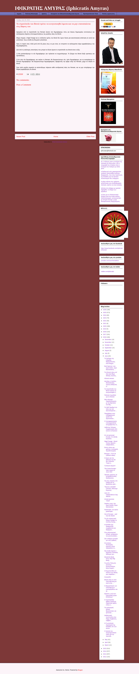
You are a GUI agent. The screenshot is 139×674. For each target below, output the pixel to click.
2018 (105, 331)
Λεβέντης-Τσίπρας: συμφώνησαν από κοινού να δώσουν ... (110, 430)
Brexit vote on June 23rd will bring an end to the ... (110, 581)
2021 (105, 323)
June (106, 356)
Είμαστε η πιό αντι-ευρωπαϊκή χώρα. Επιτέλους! (110, 595)
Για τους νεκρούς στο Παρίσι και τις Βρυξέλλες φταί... (110, 482)
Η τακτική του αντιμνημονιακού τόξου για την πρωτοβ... (110, 633)
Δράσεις (44, 13)
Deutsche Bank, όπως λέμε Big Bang (109, 558)
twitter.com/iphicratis (107, 271)
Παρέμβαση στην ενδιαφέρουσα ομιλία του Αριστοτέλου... (109, 416)
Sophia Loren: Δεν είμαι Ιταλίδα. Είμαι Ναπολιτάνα (110, 505)
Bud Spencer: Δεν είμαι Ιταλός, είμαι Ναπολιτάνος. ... (110, 367)
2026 (105, 309)
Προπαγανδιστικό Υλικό (90, 13)
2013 (105, 654)
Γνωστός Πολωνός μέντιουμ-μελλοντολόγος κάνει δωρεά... (110, 565)
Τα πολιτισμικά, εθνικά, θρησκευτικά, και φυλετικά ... (110, 610)
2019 (105, 329)
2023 (105, 318)
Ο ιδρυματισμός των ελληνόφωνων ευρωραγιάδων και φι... (110, 588)
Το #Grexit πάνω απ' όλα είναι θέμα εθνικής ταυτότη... (110, 373)
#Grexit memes (109, 378)
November (108, 342)
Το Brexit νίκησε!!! (109, 466)
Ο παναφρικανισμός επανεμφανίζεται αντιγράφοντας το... (111, 422)
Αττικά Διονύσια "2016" (109, 500)
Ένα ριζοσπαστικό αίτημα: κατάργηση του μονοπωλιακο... (111, 534)
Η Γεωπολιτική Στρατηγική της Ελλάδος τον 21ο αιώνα (110, 625)
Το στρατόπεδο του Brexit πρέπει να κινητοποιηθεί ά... (110, 390)
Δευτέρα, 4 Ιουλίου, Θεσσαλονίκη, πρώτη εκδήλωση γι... (110, 383)
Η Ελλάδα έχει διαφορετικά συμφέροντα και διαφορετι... (110, 527)
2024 (105, 315)
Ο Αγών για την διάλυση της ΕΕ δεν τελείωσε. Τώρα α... (110, 460)
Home (56, 136)
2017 (105, 334)
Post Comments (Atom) (59, 142)
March (107, 645)
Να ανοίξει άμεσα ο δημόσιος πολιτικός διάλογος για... (111, 552)
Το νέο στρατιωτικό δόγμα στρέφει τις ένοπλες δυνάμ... (110, 520)
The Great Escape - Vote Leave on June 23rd (110, 470)
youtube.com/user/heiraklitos (110, 260)
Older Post (90, 136)
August (107, 350)
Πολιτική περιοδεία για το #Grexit (110, 396)
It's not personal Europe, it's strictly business (110, 436)
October (107, 345)
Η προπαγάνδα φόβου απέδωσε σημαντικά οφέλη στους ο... (110, 602)
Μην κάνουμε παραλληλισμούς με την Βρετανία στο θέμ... (110, 402)
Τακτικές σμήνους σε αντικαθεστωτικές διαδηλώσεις (110, 476)
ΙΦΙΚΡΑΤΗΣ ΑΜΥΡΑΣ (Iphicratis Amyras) (62, 8)
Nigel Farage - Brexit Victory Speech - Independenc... (110, 443)
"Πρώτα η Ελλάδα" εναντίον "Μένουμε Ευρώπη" (110, 488)
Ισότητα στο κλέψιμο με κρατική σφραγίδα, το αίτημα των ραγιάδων (110, 189)
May (106, 639)
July (106, 353)
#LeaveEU (107, 577)
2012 (105, 657)
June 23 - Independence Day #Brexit (111, 494)
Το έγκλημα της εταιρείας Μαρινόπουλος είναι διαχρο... (109, 361)
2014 (105, 651)
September (108, 348)
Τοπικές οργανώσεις (108, 13)
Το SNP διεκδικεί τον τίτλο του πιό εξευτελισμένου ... (110, 409)
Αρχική (19, 13)
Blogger (80, 670)
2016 (105, 337)
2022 (105, 321)
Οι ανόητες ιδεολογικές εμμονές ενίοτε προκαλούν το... (110, 545)
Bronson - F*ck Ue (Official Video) (110, 454)
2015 (105, 648)
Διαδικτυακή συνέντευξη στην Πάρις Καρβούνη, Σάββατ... (110, 618)
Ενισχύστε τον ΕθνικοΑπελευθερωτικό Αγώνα (65, 13)
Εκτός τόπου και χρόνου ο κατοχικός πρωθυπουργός (111, 449)
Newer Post (20, 136)
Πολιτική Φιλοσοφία (31, 13)
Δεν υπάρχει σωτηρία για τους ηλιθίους (111, 539)
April (106, 642)
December (108, 339)
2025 (105, 312)
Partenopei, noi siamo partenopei (111, 510)
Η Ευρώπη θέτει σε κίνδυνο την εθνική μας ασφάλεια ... (110, 572)
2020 (105, 326)
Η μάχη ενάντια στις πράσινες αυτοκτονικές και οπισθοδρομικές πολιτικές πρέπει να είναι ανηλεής (111, 183)
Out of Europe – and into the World (110, 515)
